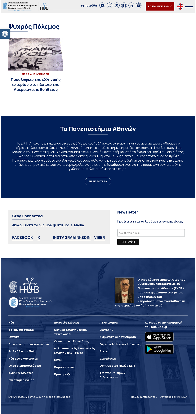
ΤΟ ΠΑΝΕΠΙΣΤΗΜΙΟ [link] (160, 6)
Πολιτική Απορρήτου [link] (144, 396)
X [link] (39, 237)
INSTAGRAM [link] (64, 237)
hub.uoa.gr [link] (159, 327)
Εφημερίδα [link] (89, 5)
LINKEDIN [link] (82, 237)
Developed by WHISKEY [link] (174, 396)
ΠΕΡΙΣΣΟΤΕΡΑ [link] (98, 181)
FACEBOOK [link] (22, 237)
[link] (5, 34)
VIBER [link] (99, 237)
